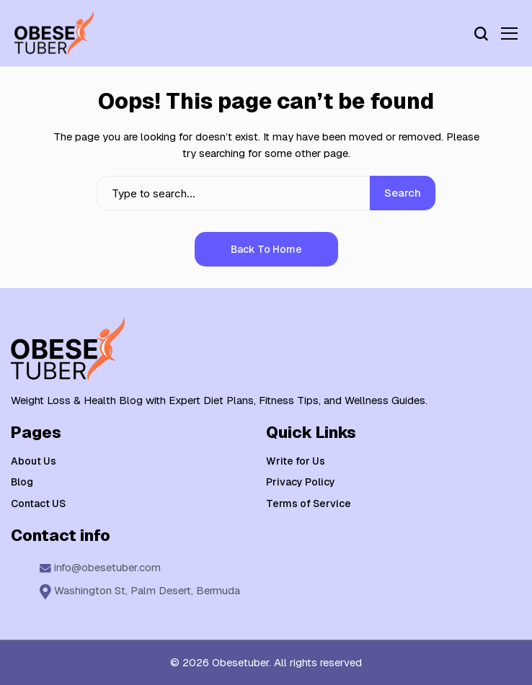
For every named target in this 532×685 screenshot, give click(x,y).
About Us (33, 461)
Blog (22, 481)
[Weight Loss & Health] (54, 33)
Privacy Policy (300, 481)
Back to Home (266, 249)
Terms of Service (308, 503)
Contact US (38, 503)
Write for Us (295, 461)
